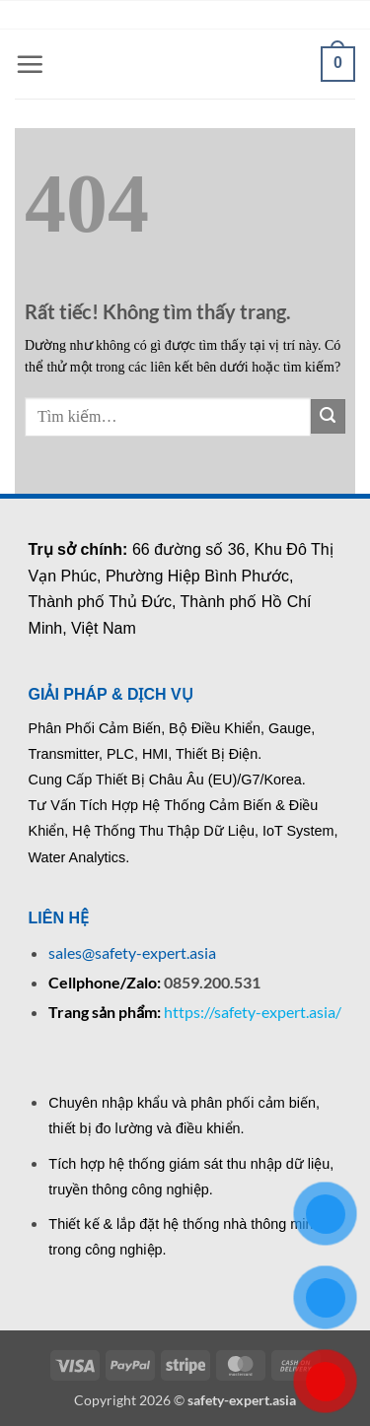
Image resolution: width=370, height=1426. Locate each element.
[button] (29, 64)
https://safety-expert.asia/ (252, 1011)
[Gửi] (328, 416)
